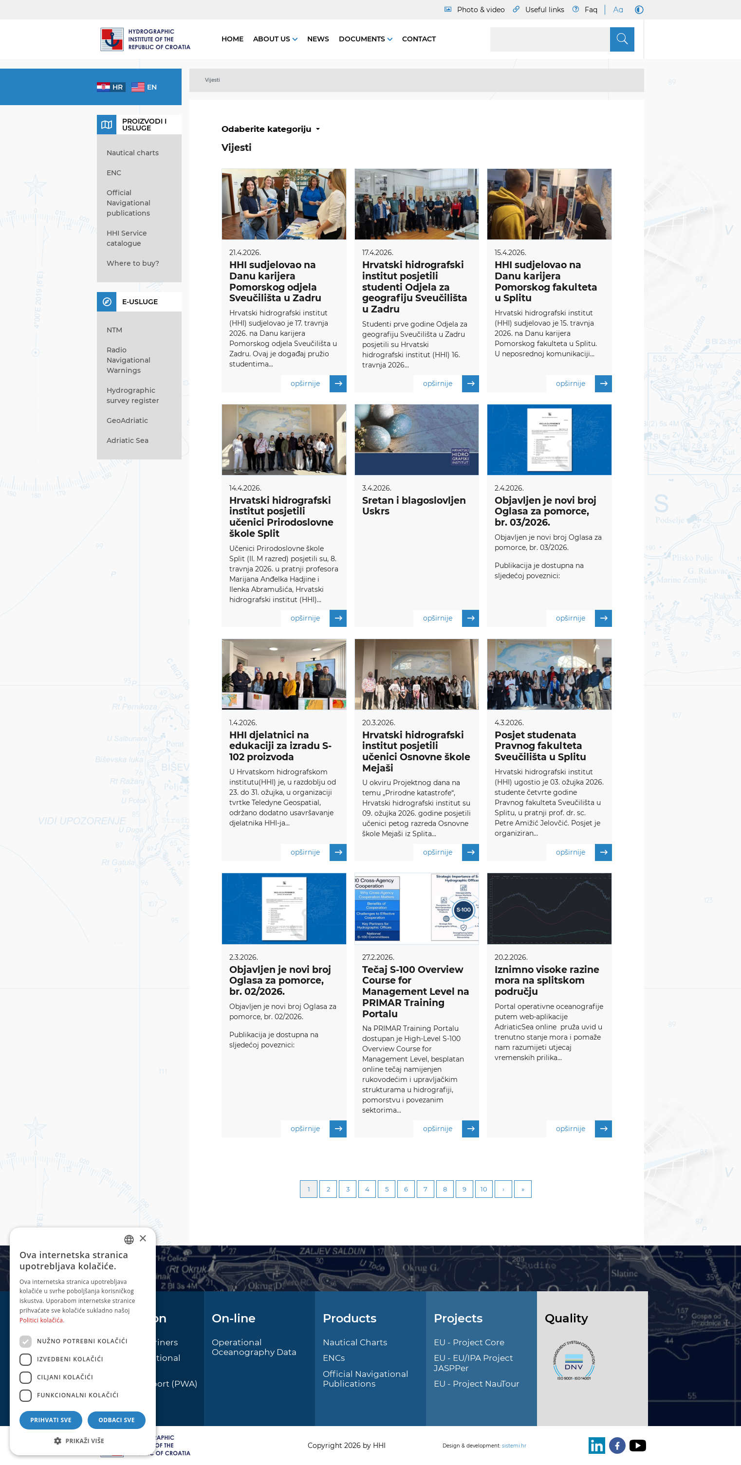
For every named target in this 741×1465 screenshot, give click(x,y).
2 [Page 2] (328, 1190)
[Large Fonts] (618, 9)
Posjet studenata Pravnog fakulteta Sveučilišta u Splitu (540, 746)
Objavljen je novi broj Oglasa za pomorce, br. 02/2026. (280, 981)
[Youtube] (636, 1445)
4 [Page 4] (367, 1190)
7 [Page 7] (425, 1190)
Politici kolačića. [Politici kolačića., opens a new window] (42, 1320)
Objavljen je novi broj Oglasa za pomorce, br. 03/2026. (545, 512)
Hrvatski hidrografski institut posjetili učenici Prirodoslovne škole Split (281, 517)
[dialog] (83, 1341)
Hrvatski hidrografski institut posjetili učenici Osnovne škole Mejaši (416, 752)
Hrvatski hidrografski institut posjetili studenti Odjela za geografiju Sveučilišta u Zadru (414, 287)
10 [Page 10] (484, 1190)
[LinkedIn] (595, 1445)
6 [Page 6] (406, 1190)
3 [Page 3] (348, 1190)
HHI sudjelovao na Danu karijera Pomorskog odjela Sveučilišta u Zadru (275, 281)
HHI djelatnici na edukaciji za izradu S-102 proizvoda (280, 746)
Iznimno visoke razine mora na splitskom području (547, 981)
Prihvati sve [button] (51, 1420)
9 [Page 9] (464, 1190)
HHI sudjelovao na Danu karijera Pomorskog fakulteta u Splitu (546, 281)
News (318, 39)
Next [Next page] (503, 1190)
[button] (82, 1441)
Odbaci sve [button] (116, 1420)
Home (232, 39)
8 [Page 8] (445, 1190)
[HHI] (149, 39)
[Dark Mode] (637, 9)
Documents (363, 39)
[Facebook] (615, 1445)
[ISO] (571, 1366)
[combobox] (129, 1240)
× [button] (142, 1239)
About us (272, 39)
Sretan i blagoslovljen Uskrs (414, 506)
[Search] (562, 39)
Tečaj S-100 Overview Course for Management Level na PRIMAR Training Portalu (415, 992)
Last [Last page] (523, 1190)
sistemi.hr (514, 1446)
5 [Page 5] (387, 1190)
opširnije (319, 383)
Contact (419, 39)
